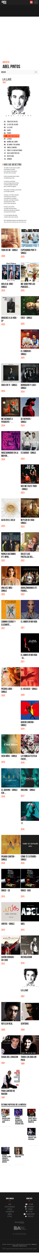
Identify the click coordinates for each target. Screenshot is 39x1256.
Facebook (29, 1209)
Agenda (10, 1214)
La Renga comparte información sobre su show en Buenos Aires (19, 1120)
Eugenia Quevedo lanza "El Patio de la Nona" (6, 1119)
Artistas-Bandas (10, 1207)
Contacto (29, 1216)
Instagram (29, 1207)
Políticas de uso (23, 1246)
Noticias (9, 1209)
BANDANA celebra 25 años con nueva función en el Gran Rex (6, 1158)
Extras (10, 1216)
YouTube (29, 1204)
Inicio (9, 1204)
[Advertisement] (19, 36)
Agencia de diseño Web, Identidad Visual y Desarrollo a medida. (19, 1248)
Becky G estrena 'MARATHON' (19, 1156)
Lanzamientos (10, 1212)
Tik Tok (29, 1212)
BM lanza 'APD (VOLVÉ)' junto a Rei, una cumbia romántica (32, 1119)
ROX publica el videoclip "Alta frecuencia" (32, 1137)
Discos (3, 72)
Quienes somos (29, 1214)
